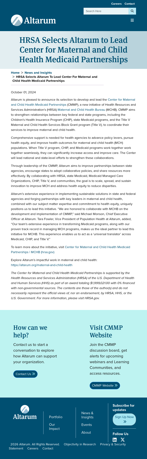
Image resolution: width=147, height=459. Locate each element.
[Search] (132, 11)
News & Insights (87, 415)
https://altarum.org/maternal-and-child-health (41, 265)
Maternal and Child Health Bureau (81, 109)
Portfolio (55, 417)
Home (15, 72)
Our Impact (54, 427)
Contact (130, 4)
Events (86, 425)
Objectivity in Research (80, 444)
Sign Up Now (124, 417)
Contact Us (23, 374)
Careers (116, 4)
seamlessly (31, 152)
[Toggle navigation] (132, 20)
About (86, 432)
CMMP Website (103, 385)
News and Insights (38, 72)
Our (15, 224)
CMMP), (74, 104)
